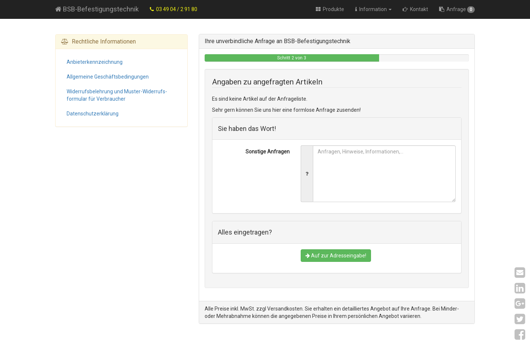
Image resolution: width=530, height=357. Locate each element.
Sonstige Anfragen (267, 152)
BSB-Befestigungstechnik (97, 9)
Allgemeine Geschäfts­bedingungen (108, 77)
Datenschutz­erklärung (93, 114)
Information (373, 9)
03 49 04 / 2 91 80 (173, 9)
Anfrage (457, 9)
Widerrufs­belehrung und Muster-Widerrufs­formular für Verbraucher (117, 95)
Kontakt (415, 9)
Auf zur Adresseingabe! (335, 256)
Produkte (330, 9)
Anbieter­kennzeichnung (95, 62)
